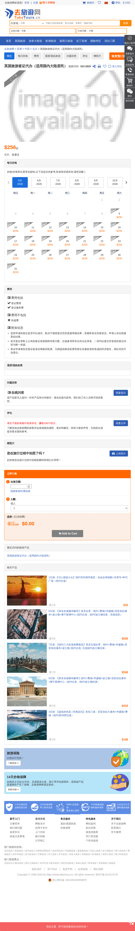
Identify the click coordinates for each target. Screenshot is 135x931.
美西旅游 (19, 851)
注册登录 (15, 823)
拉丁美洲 (81, 40)
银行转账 (40, 836)
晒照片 (97, 56)
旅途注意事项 (17, 836)
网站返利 (91, 823)
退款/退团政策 (68, 823)
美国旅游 (20, 40)
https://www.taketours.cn (60, 874)
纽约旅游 (29, 851)
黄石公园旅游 (31, 863)
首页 (8, 40)
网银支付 (40, 823)
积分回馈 (91, 827)
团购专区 (95, 40)
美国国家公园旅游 (107, 863)
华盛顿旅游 (70, 851)
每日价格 (23, 56)
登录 (26, 2)
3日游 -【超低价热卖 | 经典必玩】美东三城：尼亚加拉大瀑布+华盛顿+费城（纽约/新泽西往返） (88, 713)
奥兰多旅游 (120, 851)
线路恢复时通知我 (20, 491)
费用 (36, 56)
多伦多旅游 (30, 854)
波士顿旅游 (107, 851)
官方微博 (116, 832)
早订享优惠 (92, 836)
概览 (9, 56)
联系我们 (116, 827)
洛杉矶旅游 (57, 851)
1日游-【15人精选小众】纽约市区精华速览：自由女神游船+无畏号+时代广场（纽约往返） (88, 579)
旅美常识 (15, 832)
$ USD (126, 2)
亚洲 (19, 48)
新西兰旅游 (66, 40)
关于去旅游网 (118, 823)
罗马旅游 (63, 854)
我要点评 (121, 423)
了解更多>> (13, 763)
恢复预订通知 (120, 56)
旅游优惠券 (92, 832)
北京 (34, 48)
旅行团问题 (16, 827)
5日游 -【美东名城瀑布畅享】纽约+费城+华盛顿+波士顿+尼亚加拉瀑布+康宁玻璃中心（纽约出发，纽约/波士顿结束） (87, 680)
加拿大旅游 (35, 40)
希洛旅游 (92, 863)
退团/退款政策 (52, 56)
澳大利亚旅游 (121, 854)
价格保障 (65, 827)
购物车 (88, 2)
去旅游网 (9, 48)
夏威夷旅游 (83, 851)
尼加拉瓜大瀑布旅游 (13, 863)
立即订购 (12, 473)
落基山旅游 (81, 863)
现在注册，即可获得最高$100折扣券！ (90, 925)
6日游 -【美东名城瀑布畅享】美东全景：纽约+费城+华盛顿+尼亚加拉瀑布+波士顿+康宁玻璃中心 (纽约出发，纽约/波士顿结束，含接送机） (88, 613)
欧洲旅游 (51, 40)
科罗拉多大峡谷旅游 (49, 863)
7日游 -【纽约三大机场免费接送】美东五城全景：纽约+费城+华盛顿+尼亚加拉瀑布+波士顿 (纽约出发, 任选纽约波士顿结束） (88, 646)
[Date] (29, 486)
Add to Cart (69, 533)
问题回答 (71, 56)
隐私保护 (37, 869)
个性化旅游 (92, 840)
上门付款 (40, 832)
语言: (7, 154)
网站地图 (98, 869)
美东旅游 (8, 851)
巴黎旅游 (42, 854)
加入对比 (115, 66)
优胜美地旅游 (67, 863)
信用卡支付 (41, 827)
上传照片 (119, 453)
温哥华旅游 (17, 854)
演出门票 (109, 40)
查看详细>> (13, 789)
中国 (27, 48)
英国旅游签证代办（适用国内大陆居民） (29, 555)
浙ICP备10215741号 (106, 874)
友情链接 (83, 869)
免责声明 (67, 869)
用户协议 (52, 869)
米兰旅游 (52, 854)
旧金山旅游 (95, 851)
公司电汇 (40, 840)
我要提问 (121, 392)
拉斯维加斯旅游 (43, 851)
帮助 (115, 2)
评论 (85, 56)
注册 (44, 2)
